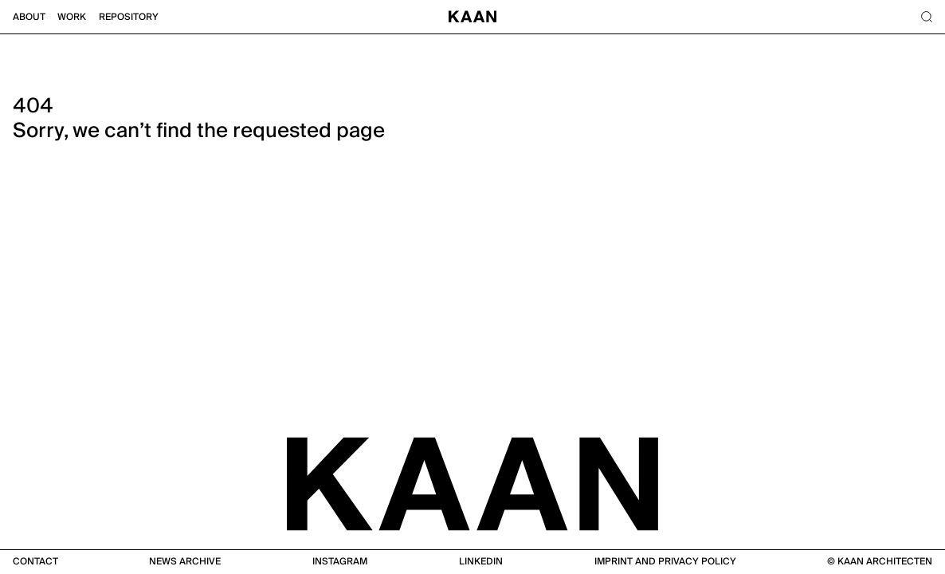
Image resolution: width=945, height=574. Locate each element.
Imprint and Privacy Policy (665, 561)
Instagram (339, 561)
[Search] (926, 17)
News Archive (185, 561)
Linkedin (481, 561)
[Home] (472, 17)
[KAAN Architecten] (472, 482)
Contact (35, 561)
